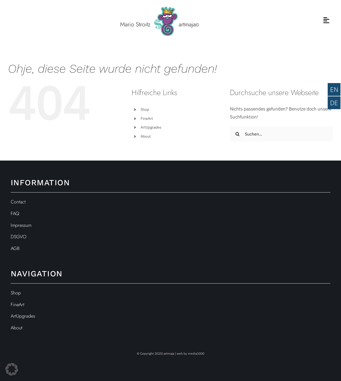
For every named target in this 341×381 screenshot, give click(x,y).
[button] (11, 369)
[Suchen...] (281, 133)
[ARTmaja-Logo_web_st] (159, 9)
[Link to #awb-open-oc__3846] (326, 20)
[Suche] (237, 133)
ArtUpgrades (151, 127)
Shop (145, 109)
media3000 (196, 353)
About (146, 136)
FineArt (147, 118)
